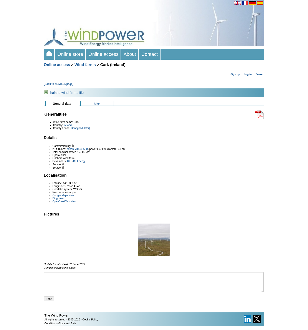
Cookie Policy (90, 323)
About (130, 54)
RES (70, 161)
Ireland (68, 125)
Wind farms (85, 65)
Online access (103, 54)
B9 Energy (79, 161)
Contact (149, 54)
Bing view (58, 198)
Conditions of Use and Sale (60, 327)
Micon (70, 149)
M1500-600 (81, 149)
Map (97, 103)
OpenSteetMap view (64, 201)
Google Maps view (63, 195)
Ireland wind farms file (67, 93)
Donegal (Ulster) (80, 128)
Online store (70, 54)
